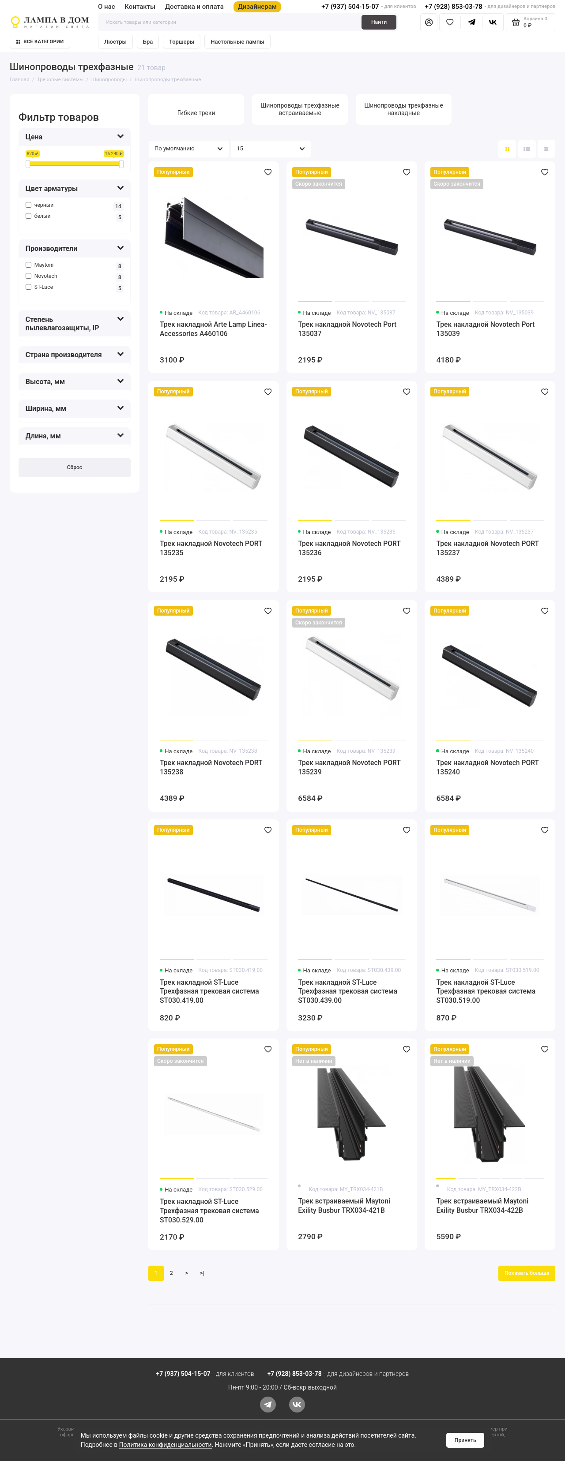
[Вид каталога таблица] (546, 149)
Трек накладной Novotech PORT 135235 (211, 548)
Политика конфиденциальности (165, 1444)
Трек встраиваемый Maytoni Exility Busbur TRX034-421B (344, 1205)
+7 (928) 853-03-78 (453, 7)
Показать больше (527, 1273)
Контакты (139, 7)
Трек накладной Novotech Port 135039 (485, 329)
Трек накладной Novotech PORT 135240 (487, 767)
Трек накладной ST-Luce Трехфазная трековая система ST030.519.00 (485, 991)
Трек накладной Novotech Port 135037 (347, 329)
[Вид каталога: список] (527, 149)
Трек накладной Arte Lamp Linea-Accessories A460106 (213, 329)
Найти (379, 22)
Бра (148, 41)
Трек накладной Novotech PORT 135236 (349, 548)
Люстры (115, 41)
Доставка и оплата (194, 7)
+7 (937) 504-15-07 (350, 7)
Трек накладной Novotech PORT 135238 (211, 767)
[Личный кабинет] (428, 22)
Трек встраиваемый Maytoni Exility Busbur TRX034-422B (482, 1205)
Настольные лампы (237, 41)
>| (202, 1273)
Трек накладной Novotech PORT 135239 (349, 767)
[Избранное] (450, 22)
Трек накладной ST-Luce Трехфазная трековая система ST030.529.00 (209, 1210)
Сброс (74, 467)
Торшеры (181, 41)
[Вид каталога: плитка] (507, 149)
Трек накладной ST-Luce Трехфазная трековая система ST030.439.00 (347, 991)
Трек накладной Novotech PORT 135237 (487, 548)
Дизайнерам (257, 7)
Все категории (40, 42)
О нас (106, 7)
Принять (465, 1440)
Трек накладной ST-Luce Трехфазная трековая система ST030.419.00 (209, 991)
